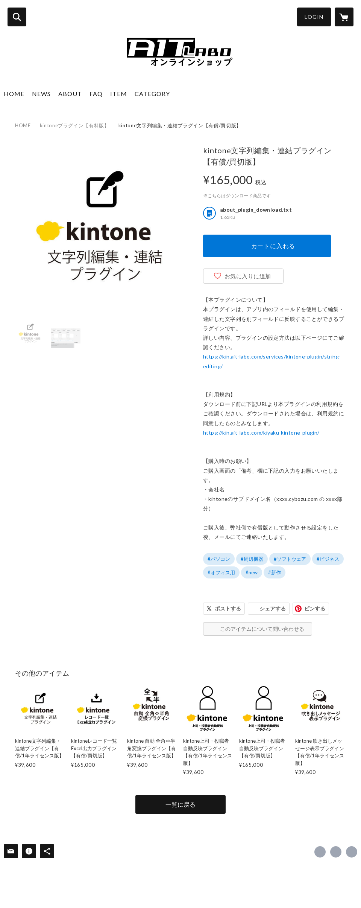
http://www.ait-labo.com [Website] (351, 852)
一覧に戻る (180, 804)
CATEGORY (152, 93)
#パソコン (219, 559)
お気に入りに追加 (247, 276)
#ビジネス (328, 559)
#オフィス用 (221, 572)
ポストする (228, 608)
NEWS (41, 93)
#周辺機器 (252, 559)
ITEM (118, 93)
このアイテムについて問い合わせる (262, 629)
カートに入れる (273, 245)
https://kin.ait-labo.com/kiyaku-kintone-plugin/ (261, 432)
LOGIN (314, 17)
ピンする (314, 608)
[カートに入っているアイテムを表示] (344, 17)
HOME (14, 93)
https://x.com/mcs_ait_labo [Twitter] (335, 852)
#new (252, 572)
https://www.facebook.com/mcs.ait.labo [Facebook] (320, 852)
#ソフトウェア (290, 559)
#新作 (274, 572)
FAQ (96, 93)
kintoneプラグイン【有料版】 (74, 125)
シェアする (272, 608)
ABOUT (70, 93)
